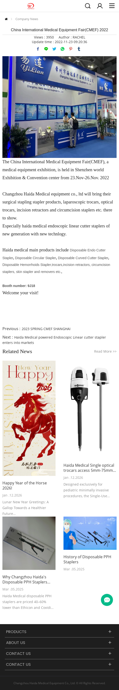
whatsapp (62, 49)
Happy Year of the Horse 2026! (24, 486)
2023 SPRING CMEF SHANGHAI (46, 328)
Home (6, 19)
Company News (26, 19)
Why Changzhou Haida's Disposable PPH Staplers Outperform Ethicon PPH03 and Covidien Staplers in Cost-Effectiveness (27, 579)
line (46, 49)
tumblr (79, 49)
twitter (54, 49)
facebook (37, 49)
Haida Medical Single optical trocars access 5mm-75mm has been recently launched (88, 468)
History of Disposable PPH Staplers (87, 559)
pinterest (70, 49)
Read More (105, 351)
